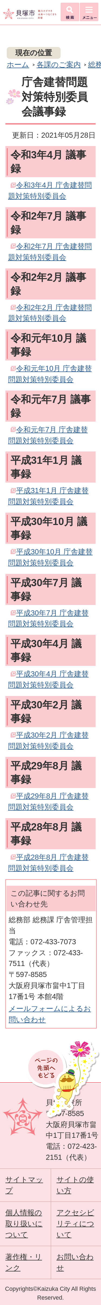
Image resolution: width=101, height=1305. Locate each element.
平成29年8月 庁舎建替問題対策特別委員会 (48, 801)
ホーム (18, 64)
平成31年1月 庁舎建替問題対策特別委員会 (48, 496)
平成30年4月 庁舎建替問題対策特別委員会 (48, 679)
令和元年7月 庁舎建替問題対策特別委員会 (48, 435)
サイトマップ (24, 1185)
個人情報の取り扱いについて (24, 1223)
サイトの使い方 (75, 1185)
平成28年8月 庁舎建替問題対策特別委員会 (48, 862)
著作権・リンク (23, 1262)
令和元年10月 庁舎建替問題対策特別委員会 (50, 374)
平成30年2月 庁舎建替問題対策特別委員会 (48, 740)
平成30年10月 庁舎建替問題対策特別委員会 (50, 557)
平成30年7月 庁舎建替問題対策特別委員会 (48, 618)
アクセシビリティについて (75, 1223)
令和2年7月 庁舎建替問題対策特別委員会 (50, 251)
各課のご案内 (59, 64)
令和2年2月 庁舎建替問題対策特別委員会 (50, 313)
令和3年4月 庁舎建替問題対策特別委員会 (50, 190)
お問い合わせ (75, 1262)
